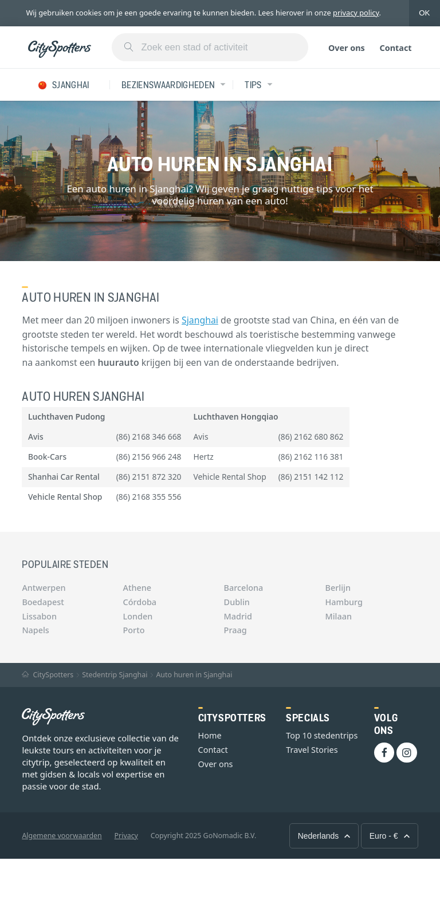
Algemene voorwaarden (61, 835)
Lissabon (39, 616)
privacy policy (356, 12)
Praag (235, 630)
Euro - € (390, 835)
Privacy (126, 835)
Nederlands (324, 835)
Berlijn (338, 587)
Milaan (338, 616)
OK (424, 13)
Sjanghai (200, 320)
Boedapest (43, 602)
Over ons (346, 47)
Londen (138, 616)
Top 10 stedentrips (322, 735)
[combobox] (210, 47)
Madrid (238, 616)
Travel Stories (311, 749)
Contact (395, 47)
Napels (35, 630)
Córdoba (140, 602)
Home (210, 735)
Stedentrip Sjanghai (114, 675)
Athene (137, 587)
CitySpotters (47, 675)
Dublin (237, 602)
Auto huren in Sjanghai (194, 675)
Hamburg (344, 602)
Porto (134, 630)
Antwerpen (43, 587)
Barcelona (244, 587)
